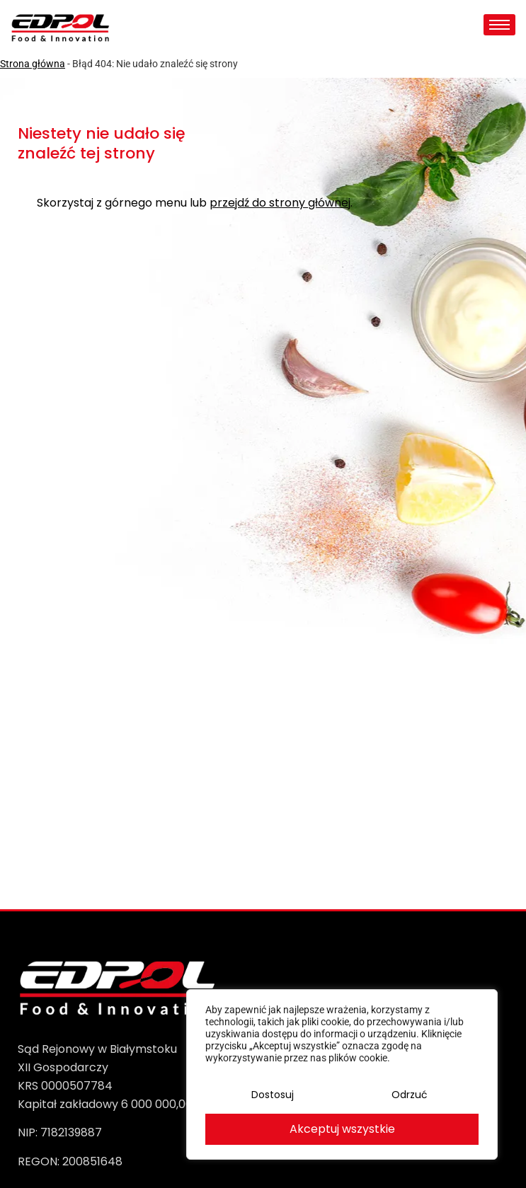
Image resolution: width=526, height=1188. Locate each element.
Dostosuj (272, 1096)
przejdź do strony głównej (280, 203)
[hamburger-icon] (499, 24)
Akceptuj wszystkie (342, 1129)
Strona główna (32, 63)
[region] (342, 1076)
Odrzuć (409, 1096)
